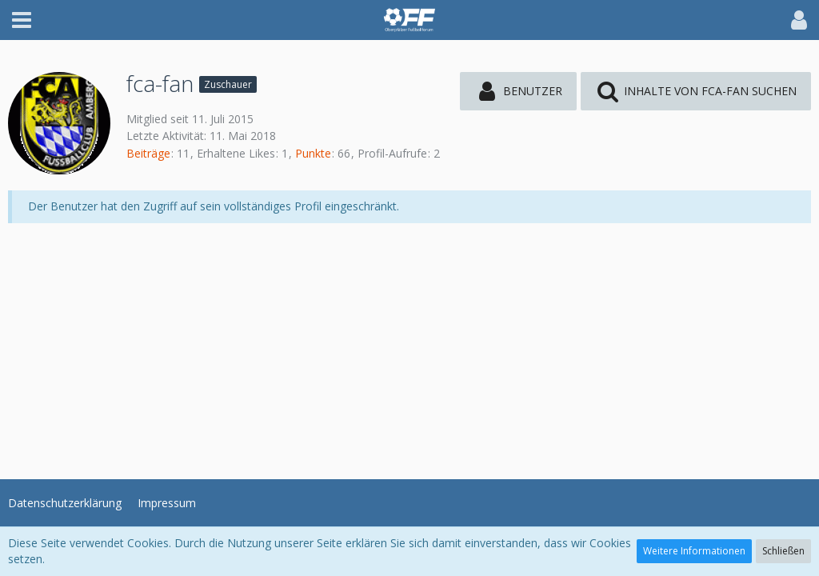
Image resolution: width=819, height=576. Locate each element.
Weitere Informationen (694, 551)
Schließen (783, 551)
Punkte (313, 153)
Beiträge (148, 153)
